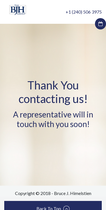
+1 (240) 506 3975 (84, 11)
